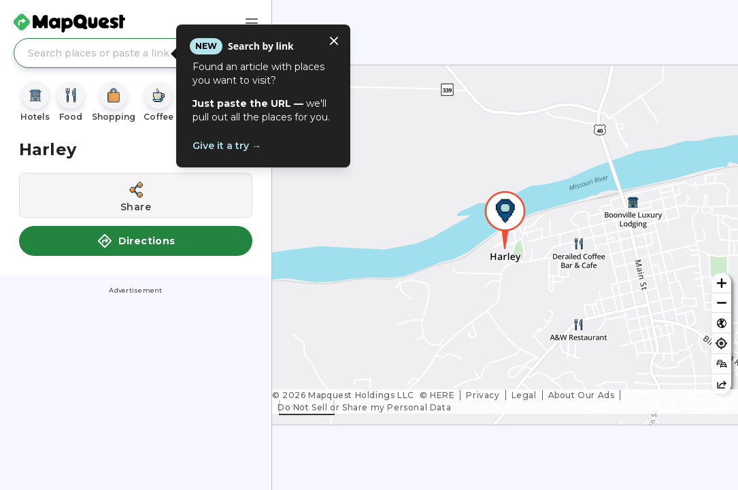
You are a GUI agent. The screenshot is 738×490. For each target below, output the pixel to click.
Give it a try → (226, 146)
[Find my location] (721, 343)
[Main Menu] (252, 23)
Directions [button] (136, 241)
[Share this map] (721, 384)
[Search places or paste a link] (136, 53)
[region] (505, 245)
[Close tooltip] (334, 40)
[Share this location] (135, 195)
